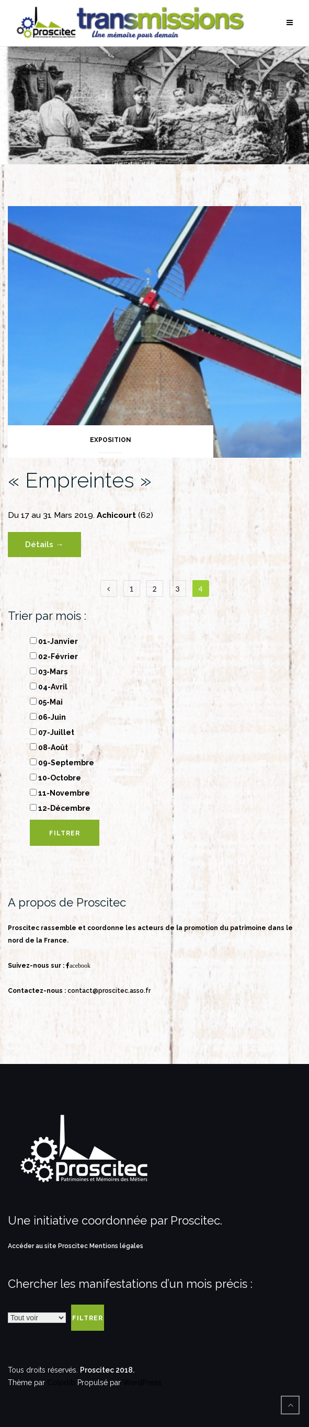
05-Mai (46, 702)
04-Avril (48, 687)
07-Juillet (52, 732)
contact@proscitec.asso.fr (109, 990)
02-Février (54, 656)
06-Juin (48, 717)
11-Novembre (60, 793)
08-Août (49, 747)
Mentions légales (116, 1246)
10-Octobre (55, 778)
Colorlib (61, 1382)
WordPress (142, 1382)
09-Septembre (62, 762)
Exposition (110, 440)
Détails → (44, 544)
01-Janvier (54, 641)
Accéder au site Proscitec (48, 1246)
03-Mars (48, 671)
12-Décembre (60, 808)
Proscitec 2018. (107, 1370)
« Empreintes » (80, 480)
